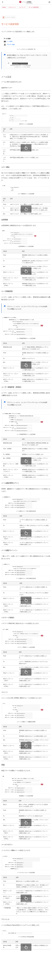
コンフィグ (22, 7)
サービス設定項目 (34, 7)
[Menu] (2, 2)
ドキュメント (12, 7)
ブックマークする (10, 17)
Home (4, 7)
